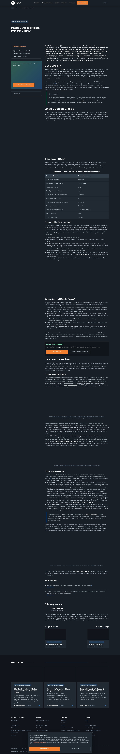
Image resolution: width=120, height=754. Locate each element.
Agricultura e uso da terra (42, 720)
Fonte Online (50, 587)
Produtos (36, 2)
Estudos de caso (90, 723)
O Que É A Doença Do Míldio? (21, 51)
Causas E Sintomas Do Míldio (21, 53)
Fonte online (50, 595)
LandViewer (14, 723)
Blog (87, 720)
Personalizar (75, 748)
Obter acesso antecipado (24, 85)
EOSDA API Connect (16, 733)
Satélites (13, 735)
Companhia (71, 2)
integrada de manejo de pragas (83, 502)
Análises (57, 2)
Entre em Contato (82, 2)
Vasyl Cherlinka (57, 608)
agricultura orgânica (91, 514)
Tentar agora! (57, 352)
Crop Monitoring (15, 725)
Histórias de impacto (91, 725)
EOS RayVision (14, 720)
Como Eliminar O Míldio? (20, 56)
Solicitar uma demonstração (79, 352)
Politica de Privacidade (25, 751)
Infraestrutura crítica (41, 725)
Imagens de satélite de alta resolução (21, 730)
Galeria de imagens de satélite (93, 730)
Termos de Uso (14, 751)
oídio (82, 101)
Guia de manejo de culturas (92, 728)
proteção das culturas (82, 571)
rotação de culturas (70, 385)
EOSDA (16, 2)
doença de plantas (60, 69)
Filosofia (63, 725)
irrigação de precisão (81, 254)
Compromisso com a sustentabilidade (70, 730)
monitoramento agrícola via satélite (66, 441)
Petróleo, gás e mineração (42, 730)
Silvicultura (39, 723)
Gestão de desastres (41, 728)
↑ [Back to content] (91, 585)
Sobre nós (63, 720)
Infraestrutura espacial (67, 728)
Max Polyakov (64, 723)
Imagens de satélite (47, 2)
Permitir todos (44, 748)
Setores (63, 2)
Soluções (13, 728)
